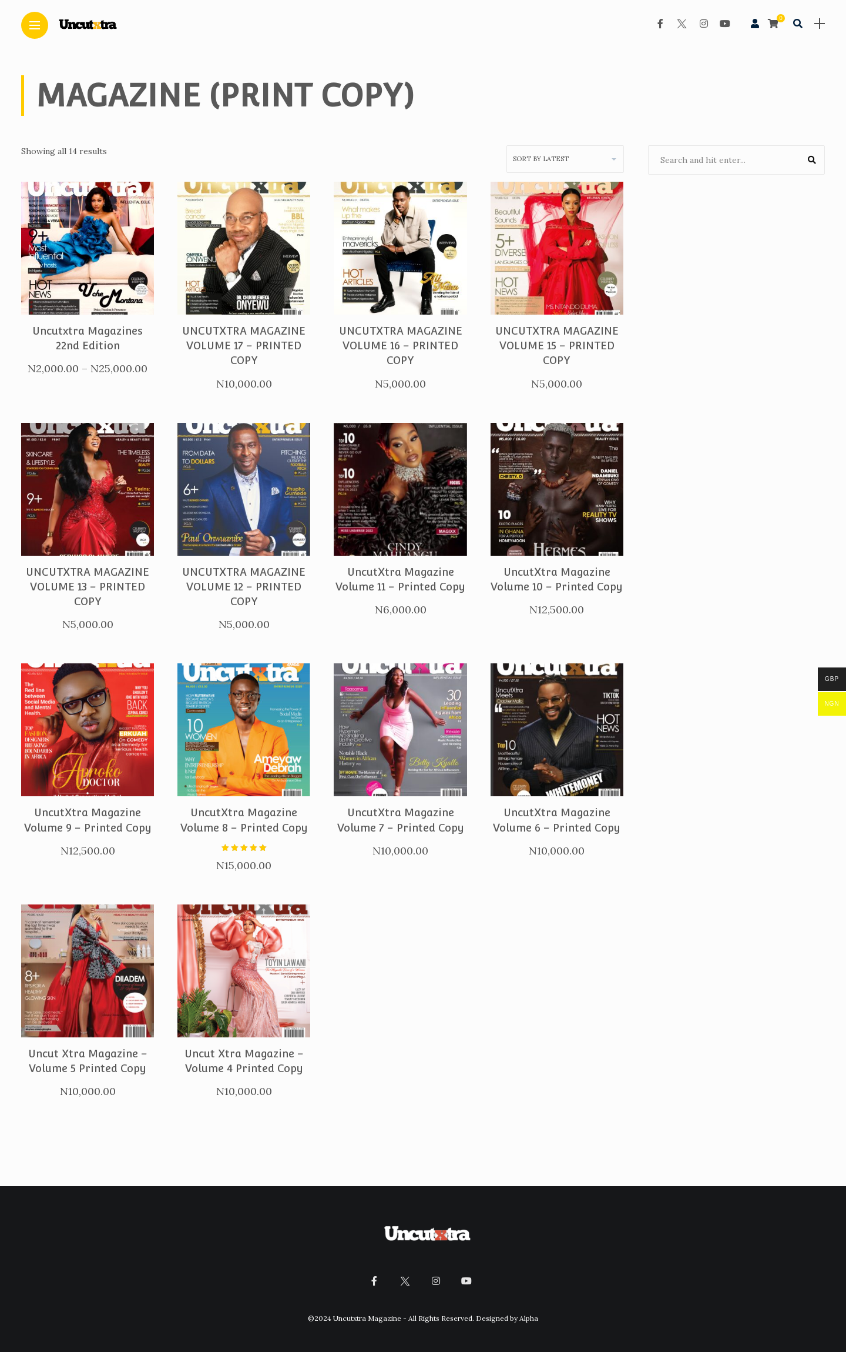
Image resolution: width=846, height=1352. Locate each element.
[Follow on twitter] (675, 23)
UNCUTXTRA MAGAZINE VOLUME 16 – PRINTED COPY (400, 345)
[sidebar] (813, 24)
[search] (792, 23)
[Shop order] (565, 159)
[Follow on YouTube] (719, 23)
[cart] (769, 23)
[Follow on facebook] (654, 23)
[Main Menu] (34, 25)
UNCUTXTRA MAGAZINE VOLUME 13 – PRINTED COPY (87, 586)
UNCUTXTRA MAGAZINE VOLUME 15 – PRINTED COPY (557, 345)
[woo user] (749, 23)
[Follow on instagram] (698, 23)
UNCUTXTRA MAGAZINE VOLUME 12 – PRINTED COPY (244, 586)
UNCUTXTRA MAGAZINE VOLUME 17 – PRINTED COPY (244, 345)
